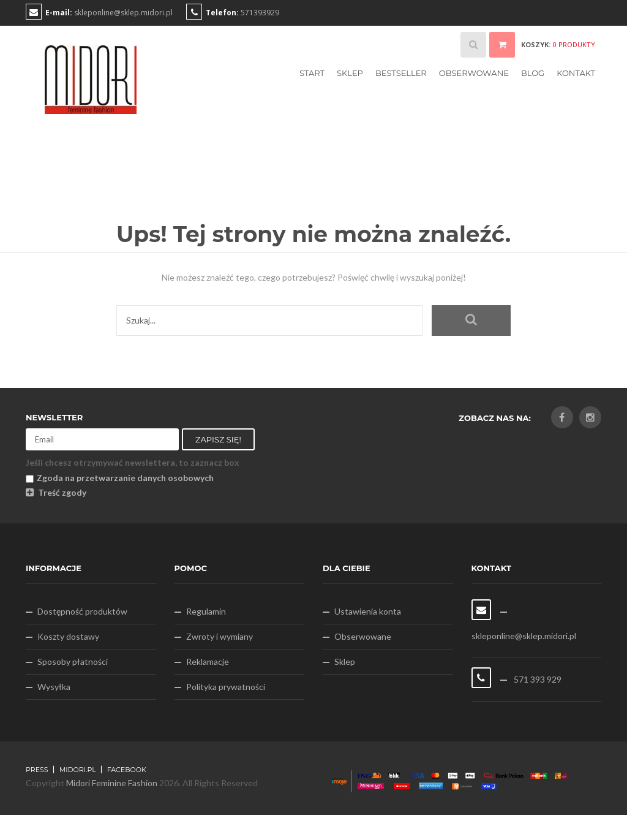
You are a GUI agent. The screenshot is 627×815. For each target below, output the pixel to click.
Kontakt (576, 73)
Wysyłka (53, 686)
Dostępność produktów (82, 611)
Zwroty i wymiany (219, 636)
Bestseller (401, 73)
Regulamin (206, 611)
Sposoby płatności (72, 661)
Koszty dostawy (68, 636)
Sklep (350, 73)
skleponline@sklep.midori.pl (123, 12)
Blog (532, 73)
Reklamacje (207, 661)
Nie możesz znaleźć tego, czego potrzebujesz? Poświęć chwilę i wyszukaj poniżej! (314, 277)
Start (312, 73)
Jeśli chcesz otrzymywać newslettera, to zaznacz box (132, 462)
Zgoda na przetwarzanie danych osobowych (120, 477)
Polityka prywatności (225, 686)
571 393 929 (536, 679)
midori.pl (77, 769)
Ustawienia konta (367, 611)
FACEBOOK (126, 769)
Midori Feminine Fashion (111, 783)
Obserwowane (474, 73)
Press (37, 769)
